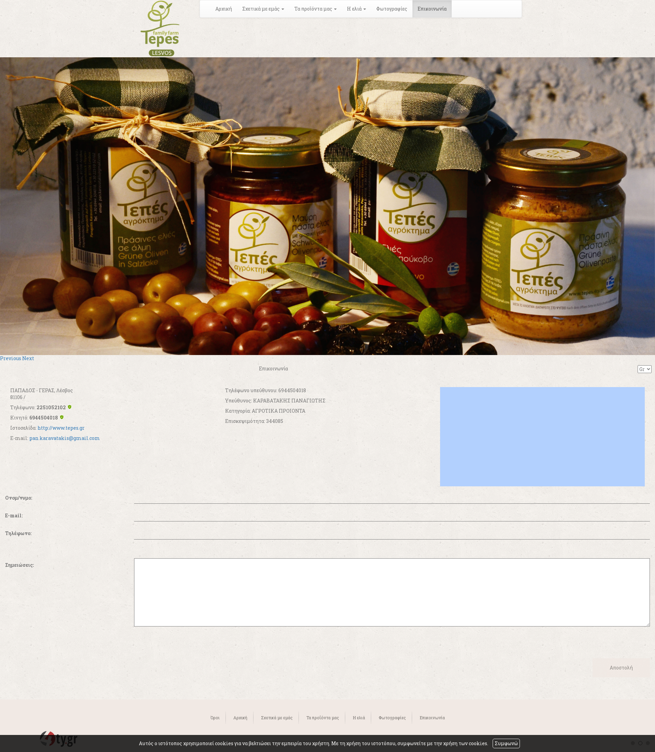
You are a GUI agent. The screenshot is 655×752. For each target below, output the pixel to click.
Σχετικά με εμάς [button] (263, 8)
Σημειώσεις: (19, 565)
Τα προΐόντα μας (322, 717)
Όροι (215, 717)
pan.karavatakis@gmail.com (64, 438)
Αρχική (223, 8)
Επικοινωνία (432, 8)
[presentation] (57, 639)
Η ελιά (359, 717)
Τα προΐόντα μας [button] (315, 8)
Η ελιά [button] (356, 8)
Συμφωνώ (506, 743)
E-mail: (14, 515)
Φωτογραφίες (391, 8)
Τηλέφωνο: (18, 533)
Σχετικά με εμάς (277, 717)
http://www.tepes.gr (61, 428)
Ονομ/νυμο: (18, 498)
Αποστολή (621, 667)
